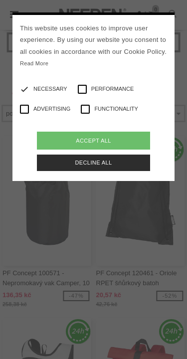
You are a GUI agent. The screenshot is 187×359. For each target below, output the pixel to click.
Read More (34, 63)
